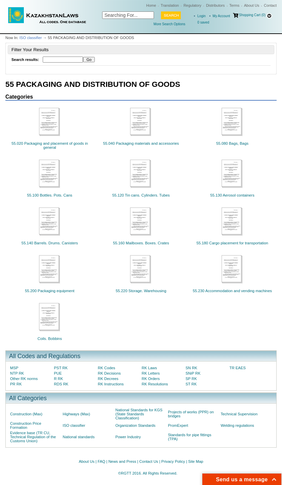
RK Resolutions (155, 384)
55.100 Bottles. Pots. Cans (50, 195)
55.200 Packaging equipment (49, 291)
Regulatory (192, 5)
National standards (79, 437)
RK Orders (151, 379)
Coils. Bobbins (49, 339)
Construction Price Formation (25, 425)
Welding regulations (237, 425)
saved (203, 22)
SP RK (191, 379)
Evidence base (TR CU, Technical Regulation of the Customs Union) (33, 437)
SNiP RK (193, 373)
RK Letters (151, 373)
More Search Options (170, 24)
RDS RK (61, 384)
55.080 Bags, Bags (232, 143)
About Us (251, 5)
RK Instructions (111, 384)
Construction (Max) (26, 414)
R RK (58, 379)
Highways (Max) (76, 414)
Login (201, 16)
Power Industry (128, 437)
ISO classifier (30, 38)
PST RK (61, 368)
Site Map (195, 461)
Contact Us (148, 461)
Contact (270, 5)
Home (151, 5)
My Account (221, 16)
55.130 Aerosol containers (232, 195)
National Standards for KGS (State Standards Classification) (138, 414)
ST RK (191, 384)
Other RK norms (24, 379)
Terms (234, 5)
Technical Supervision (238, 414)
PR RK (16, 384)
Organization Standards (135, 425)
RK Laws (149, 368)
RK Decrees (108, 379)
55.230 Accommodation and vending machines (232, 291)
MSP (14, 368)
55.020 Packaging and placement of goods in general (49, 145)
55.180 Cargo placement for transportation (232, 243)
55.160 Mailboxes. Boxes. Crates (141, 243)
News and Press (122, 461)
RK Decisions (109, 373)
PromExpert (178, 425)
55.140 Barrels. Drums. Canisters (50, 243)
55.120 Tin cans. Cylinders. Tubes (141, 195)
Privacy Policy (173, 461)
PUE (58, 373)
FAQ (101, 461)
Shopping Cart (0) (252, 15)
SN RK (191, 368)
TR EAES (238, 368)
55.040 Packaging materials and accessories (141, 143)
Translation (170, 5)
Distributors (215, 5)
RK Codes (106, 368)
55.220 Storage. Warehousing (141, 291)
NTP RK (17, 373)
